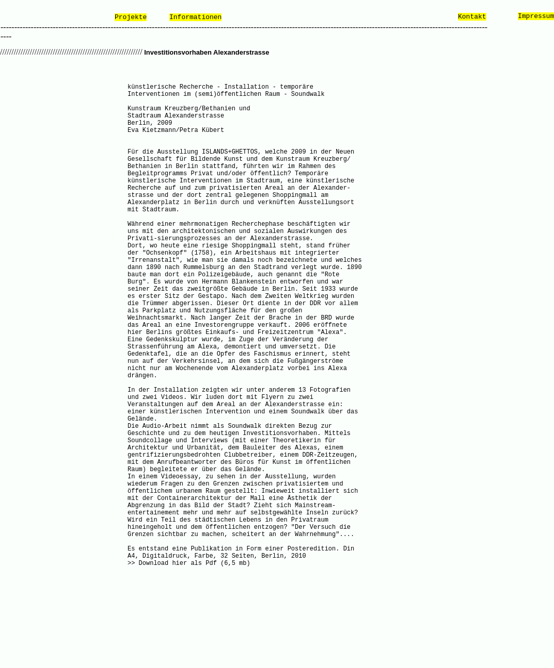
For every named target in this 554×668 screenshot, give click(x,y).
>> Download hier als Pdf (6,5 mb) (189, 563)
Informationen (195, 17)
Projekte (131, 17)
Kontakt (472, 17)
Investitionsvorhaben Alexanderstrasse (206, 52)
